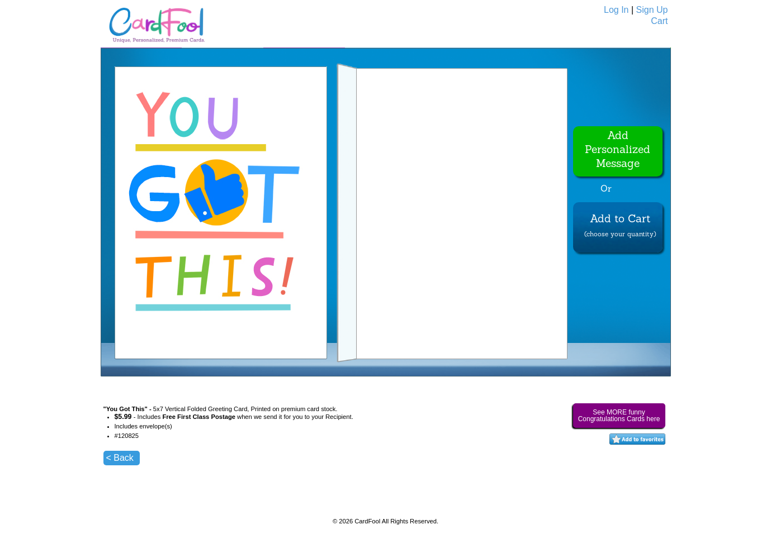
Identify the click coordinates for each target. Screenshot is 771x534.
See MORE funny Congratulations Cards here (619, 415)
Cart (659, 21)
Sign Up (652, 10)
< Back (120, 458)
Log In (616, 10)
